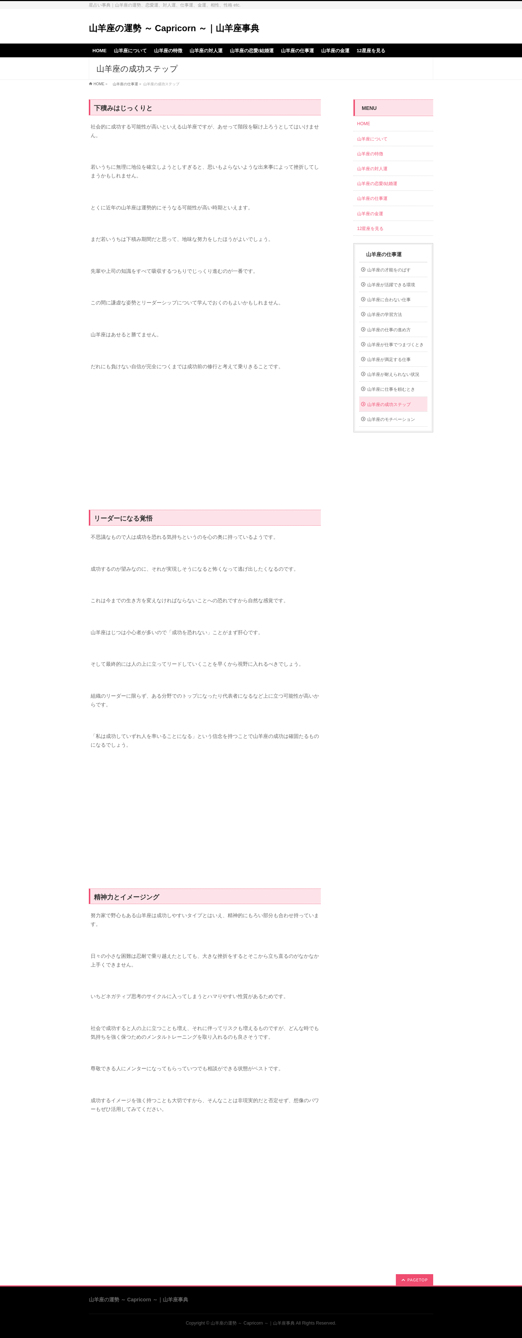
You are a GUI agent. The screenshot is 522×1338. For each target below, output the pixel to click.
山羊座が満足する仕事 (389, 359)
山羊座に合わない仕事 (389, 299)
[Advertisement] (205, 444)
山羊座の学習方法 (384, 314)
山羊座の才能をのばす (389, 269)
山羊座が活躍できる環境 (391, 284)
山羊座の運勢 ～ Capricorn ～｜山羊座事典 (174, 28)
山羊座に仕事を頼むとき (391, 389)
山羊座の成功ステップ (389, 404)
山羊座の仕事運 (123, 84)
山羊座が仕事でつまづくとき (395, 344)
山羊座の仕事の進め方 (389, 329)
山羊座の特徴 (370, 153)
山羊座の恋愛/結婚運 (377, 183)
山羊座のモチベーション (391, 419)
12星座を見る (370, 228)
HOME (99, 84)
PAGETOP (417, 1279)
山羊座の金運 (370, 213)
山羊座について (372, 138)
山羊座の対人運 (372, 168)
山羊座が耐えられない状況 (393, 374)
